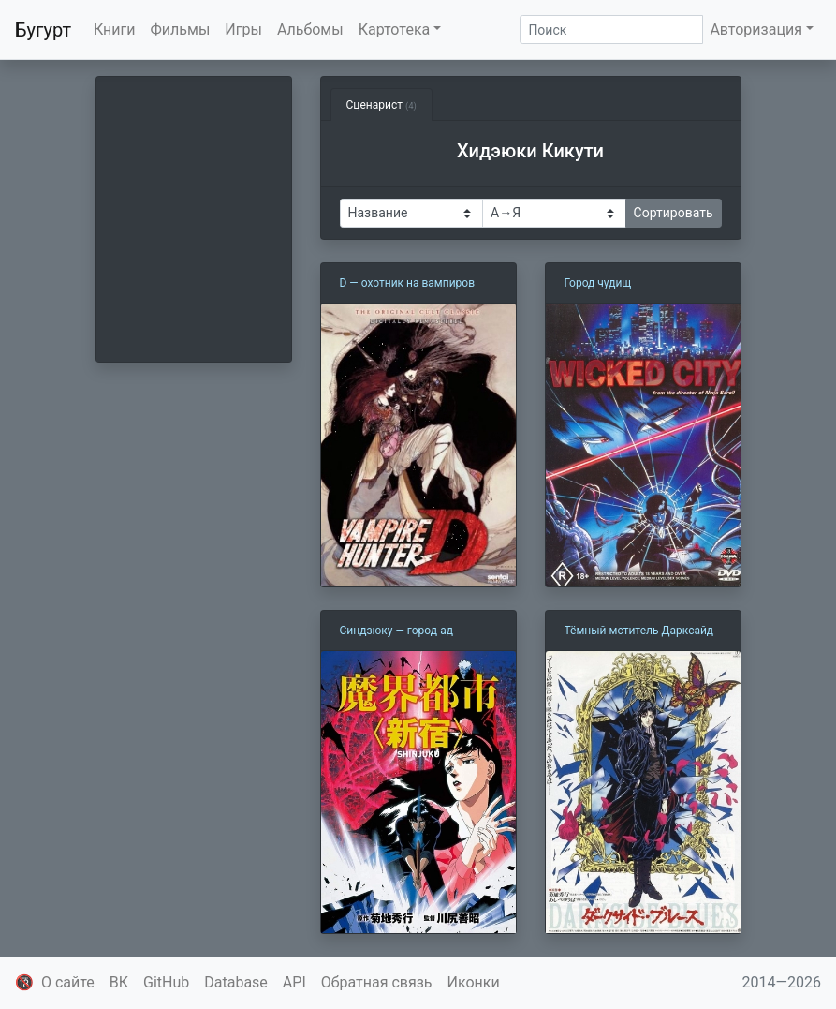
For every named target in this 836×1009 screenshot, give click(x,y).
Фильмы (181, 29)
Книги (115, 29)
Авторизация (756, 29)
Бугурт (43, 30)
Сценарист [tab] (381, 104)
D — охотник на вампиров (408, 282)
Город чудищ (598, 282)
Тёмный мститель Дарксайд (639, 630)
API (294, 982)
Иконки (473, 982)
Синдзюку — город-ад (397, 630)
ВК (119, 982)
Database (236, 982)
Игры (243, 29)
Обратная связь (377, 982)
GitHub (166, 982)
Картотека (395, 29)
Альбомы (310, 29)
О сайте (68, 982)
